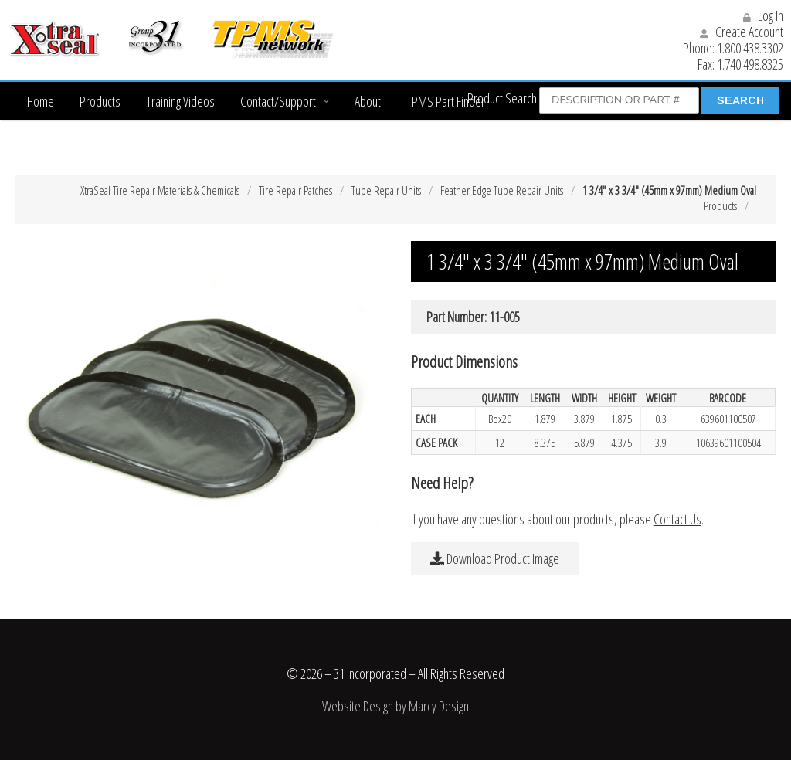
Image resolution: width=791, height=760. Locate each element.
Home (40, 101)
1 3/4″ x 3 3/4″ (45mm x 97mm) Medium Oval (669, 190)
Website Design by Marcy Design (395, 706)
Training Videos (180, 101)
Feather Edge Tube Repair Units (501, 190)
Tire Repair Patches (295, 190)
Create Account (741, 31)
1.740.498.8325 (750, 64)
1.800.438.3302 (750, 48)
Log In (763, 15)
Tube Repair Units (386, 190)
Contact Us (677, 519)
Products (100, 101)
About (368, 101)
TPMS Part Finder (445, 101)
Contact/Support (278, 101)
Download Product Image (494, 558)
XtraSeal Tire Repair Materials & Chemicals (159, 190)
